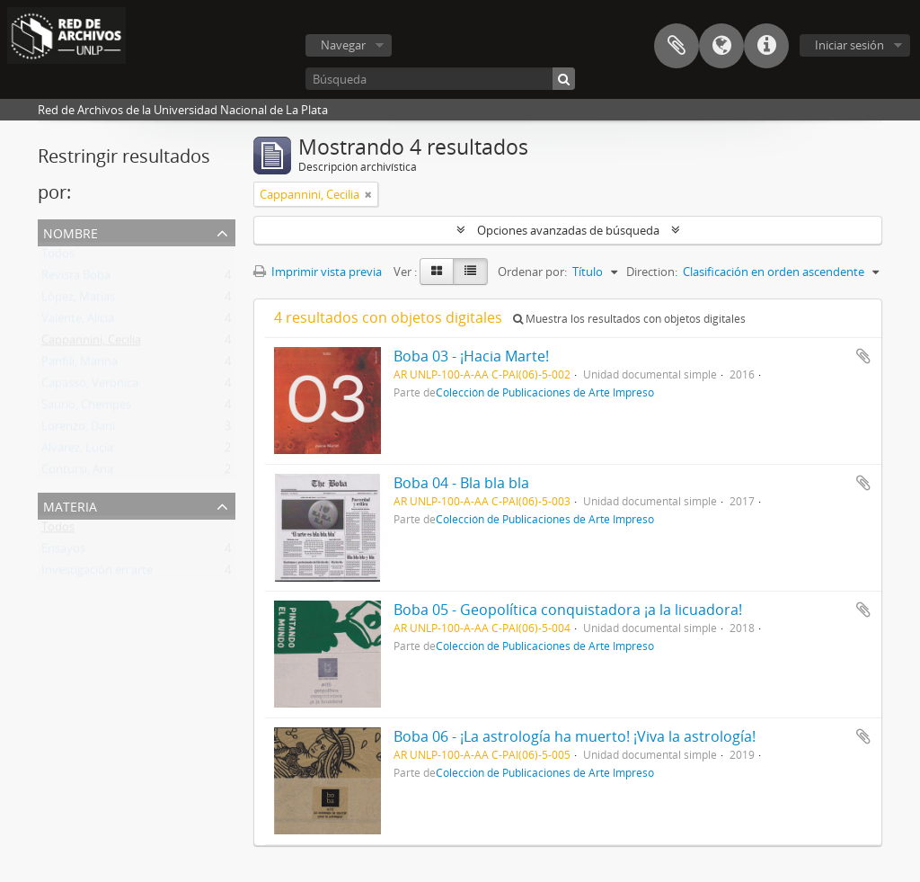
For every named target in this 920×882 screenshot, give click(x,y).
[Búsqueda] (440, 78)
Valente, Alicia (77, 322)
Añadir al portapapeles (863, 356)
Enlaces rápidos (766, 45)
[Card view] (437, 271)
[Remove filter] (368, 194)
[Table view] (470, 271)
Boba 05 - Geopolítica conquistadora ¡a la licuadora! (568, 609)
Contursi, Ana (77, 473)
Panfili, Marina (79, 365)
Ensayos (63, 552)
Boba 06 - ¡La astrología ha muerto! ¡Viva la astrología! (575, 736)
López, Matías (78, 300)
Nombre (70, 231)
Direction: (651, 271)
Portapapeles (676, 45)
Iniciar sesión (849, 45)
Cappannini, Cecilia (91, 343)
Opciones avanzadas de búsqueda (568, 230)
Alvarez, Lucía (77, 451)
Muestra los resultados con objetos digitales (629, 318)
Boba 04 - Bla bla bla (461, 483)
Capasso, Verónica (89, 387)
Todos (58, 257)
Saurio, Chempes (86, 408)
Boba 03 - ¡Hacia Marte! (471, 356)
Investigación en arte (97, 574)
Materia (70, 505)
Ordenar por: (532, 271)
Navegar (343, 45)
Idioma (721, 45)
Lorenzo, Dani (78, 430)
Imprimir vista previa (317, 271)
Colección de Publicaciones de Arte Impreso (545, 392)
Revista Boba (76, 279)
